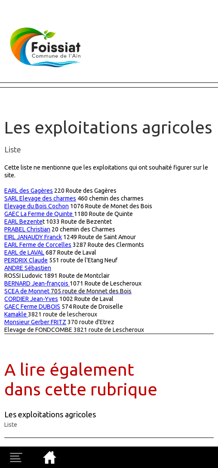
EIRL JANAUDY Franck (33, 237)
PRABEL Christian (27, 229)
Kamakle (16, 314)
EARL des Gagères (28, 190)
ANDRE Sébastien (27, 267)
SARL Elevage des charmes (40, 198)
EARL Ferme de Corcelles (37, 244)
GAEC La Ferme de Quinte (39, 213)
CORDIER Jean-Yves (31, 298)
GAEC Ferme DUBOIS (32, 306)
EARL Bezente (23, 221)
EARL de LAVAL (24, 252)
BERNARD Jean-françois (37, 283)
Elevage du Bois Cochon (36, 206)
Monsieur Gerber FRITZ (35, 322)
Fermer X (14, 4)
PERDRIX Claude (26, 260)
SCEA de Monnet (68, 291)
